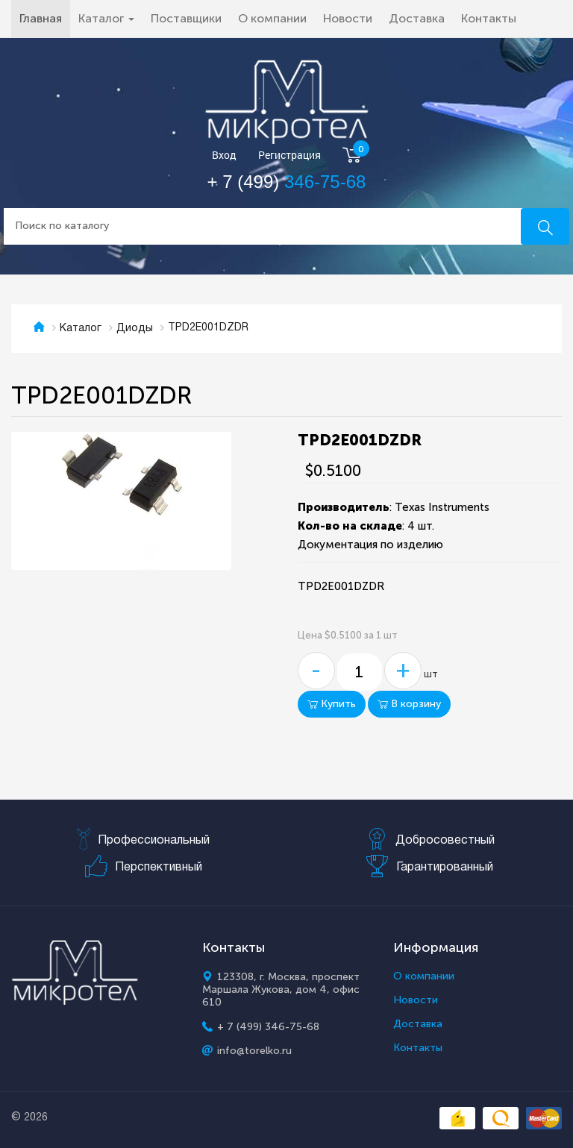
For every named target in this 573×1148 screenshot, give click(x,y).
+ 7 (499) (286, 182)
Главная (44, 17)
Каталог (80, 328)
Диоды (134, 328)
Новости (347, 18)
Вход (224, 155)
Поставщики (186, 18)
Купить (331, 703)
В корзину (409, 703)
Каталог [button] (106, 18)
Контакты (488, 18)
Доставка (417, 18)
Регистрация (289, 155)
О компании (272, 18)
